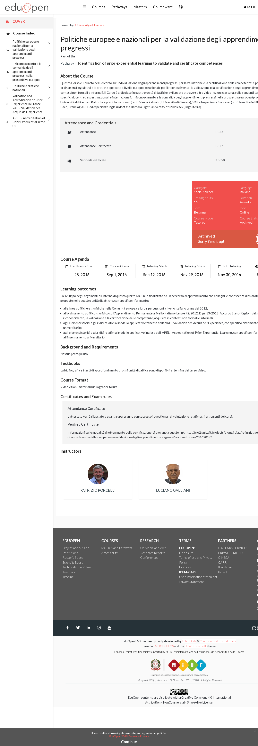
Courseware (163, 7)
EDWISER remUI (196, 646)
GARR (222, 562)
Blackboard (225, 567)
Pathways (119, 7)
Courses (98, 7)
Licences (185, 567)
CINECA (223, 557)
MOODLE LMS (164, 646)
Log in (249, 6)
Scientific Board (72, 562)
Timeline (68, 577)
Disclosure (186, 553)
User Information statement (198, 577)
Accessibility (109, 553)
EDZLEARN (189, 641)
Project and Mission (75, 548)
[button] (84, 7)
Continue (129, 741)
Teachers (68, 572)
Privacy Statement (191, 582)
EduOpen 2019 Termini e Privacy (129, 736)
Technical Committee (76, 567)
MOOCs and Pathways (116, 548)
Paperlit (223, 572)
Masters (140, 7)
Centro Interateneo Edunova (218, 641)
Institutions (70, 553)
